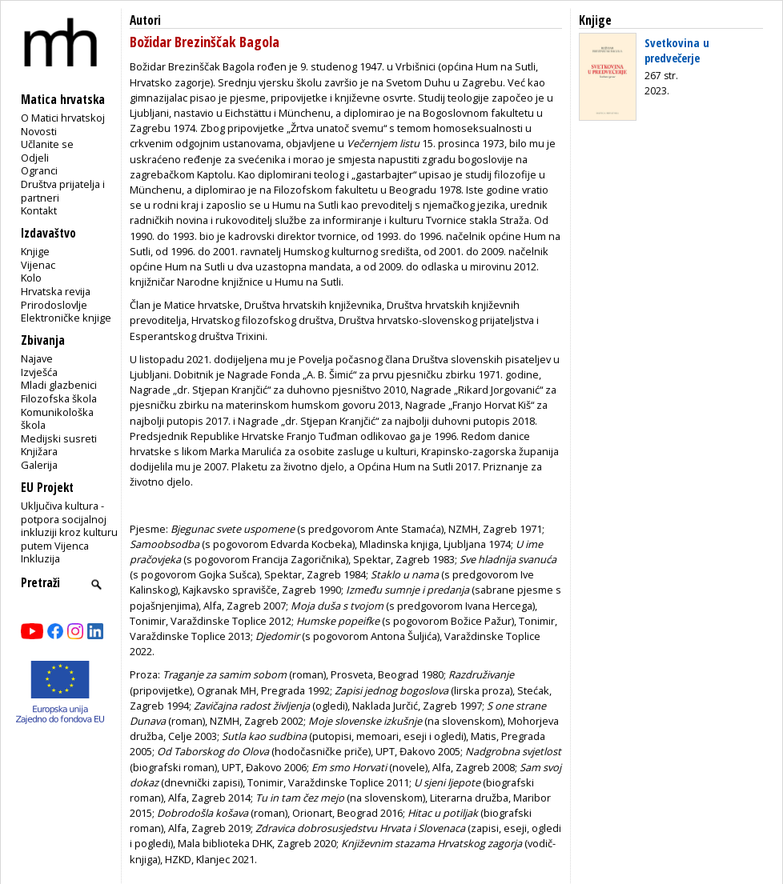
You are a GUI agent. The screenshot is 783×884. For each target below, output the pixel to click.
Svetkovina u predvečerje (676, 50)
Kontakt (39, 210)
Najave (37, 358)
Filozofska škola (59, 398)
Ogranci (39, 170)
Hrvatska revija (55, 291)
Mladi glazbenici (59, 385)
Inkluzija (40, 558)
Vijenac (38, 265)
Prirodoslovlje (54, 305)
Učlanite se (47, 144)
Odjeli (35, 157)
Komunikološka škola (57, 419)
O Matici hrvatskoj (63, 117)
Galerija (39, 465)
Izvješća (39, 372)
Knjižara (39, 451)
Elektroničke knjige (66, 317)
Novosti (39, 131)
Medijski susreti (59, 438)
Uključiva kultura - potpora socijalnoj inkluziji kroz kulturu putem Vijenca (69, 525)
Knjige (35, 251)
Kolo (31, 277)
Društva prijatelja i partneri (63, 191)
